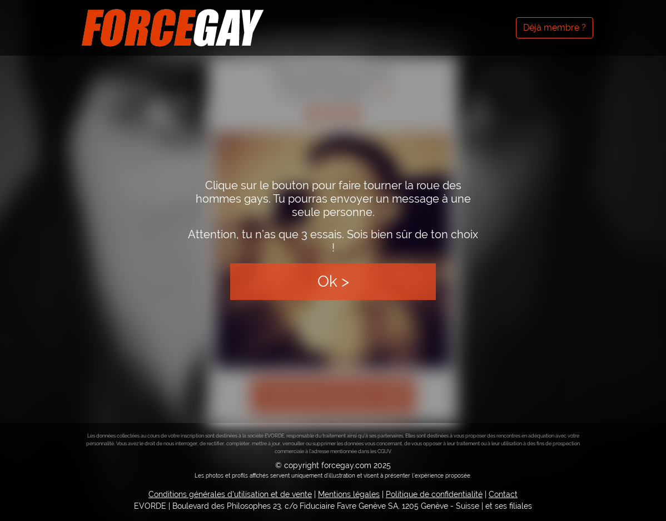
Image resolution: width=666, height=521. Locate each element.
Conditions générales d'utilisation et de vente (230, 494)
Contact (503, 494)
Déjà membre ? (554, 27)
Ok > (333, 281)
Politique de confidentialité (434, 494)
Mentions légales (349, 494)
